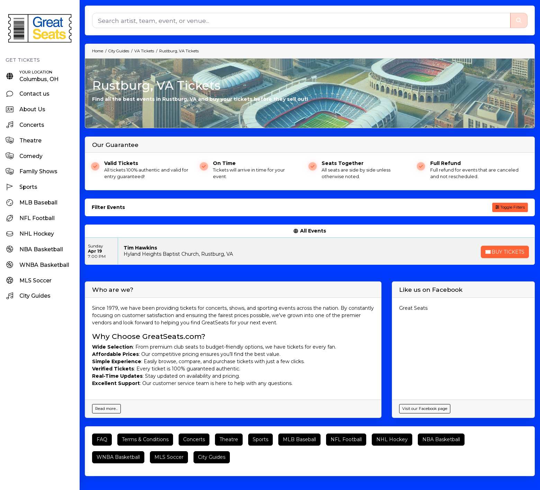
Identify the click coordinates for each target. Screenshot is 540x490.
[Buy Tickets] (504, 252)
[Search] (301, 20)
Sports (260, 439)
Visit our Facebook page (424, 408)
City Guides (211, 457)
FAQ (102, 439)
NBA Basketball (441, 439)
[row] (310, 251)
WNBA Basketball (118, 457)
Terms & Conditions (145, 439)
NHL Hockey (392, 439)
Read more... (106, 408)
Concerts (194, 439)
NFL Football (346, 439)
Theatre (228, 439)
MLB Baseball (299, 439)
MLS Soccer (168, 457)
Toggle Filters (510, 207)
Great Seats (413, 308)
